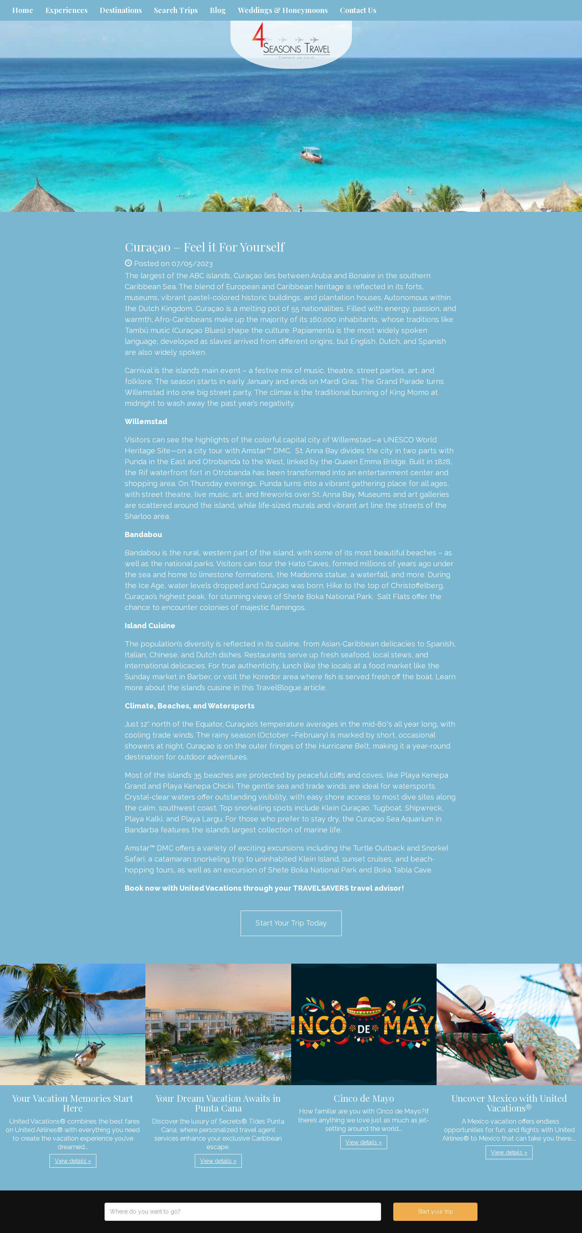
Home (22, 10)
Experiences (66, 10)
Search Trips (176, 10)
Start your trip (435, 1211)
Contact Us (358, 10)
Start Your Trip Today (291, 923)
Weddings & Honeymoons (283, 10)
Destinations (121, 10)
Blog (218, 10)
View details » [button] (73, 1161)
